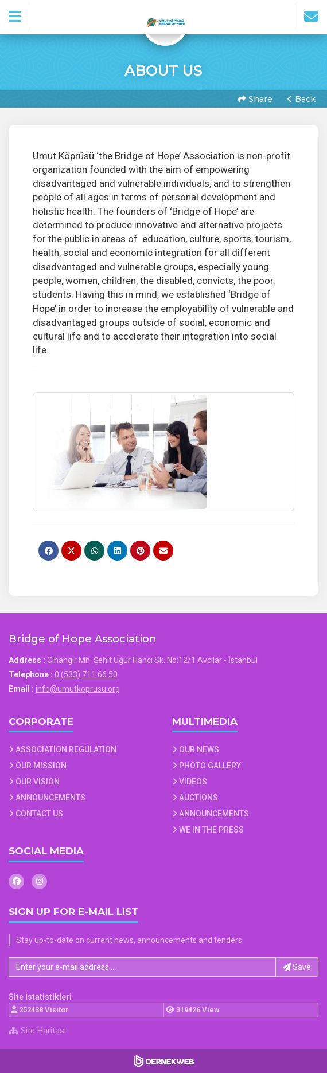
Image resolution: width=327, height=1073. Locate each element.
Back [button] (301, 99)
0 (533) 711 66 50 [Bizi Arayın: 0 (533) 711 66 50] (86, 674)
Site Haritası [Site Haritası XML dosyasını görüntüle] (37, 1030)
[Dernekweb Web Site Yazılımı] (164, 1061)
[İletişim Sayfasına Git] (311, 16)
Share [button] (255, 99)
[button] (15, 16)
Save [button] (297, 967)
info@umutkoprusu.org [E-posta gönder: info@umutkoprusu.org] (78, 688)
